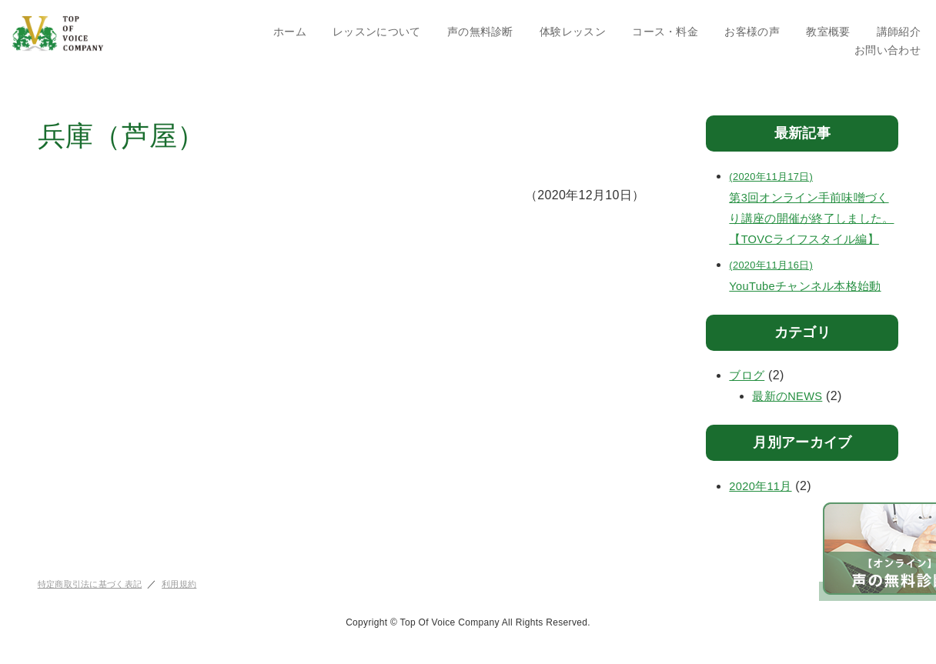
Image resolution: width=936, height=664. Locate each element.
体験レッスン (573, 31)
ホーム (289, 31)
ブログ (748, 396)
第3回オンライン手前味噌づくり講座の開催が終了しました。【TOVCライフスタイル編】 (813, 216)
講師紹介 (899, 31)
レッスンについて (377, 31)
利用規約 (190, 604)
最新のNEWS (789, 417)
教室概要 (828, 31)
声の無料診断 (480, 31)
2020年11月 (763, 506)
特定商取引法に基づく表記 (95, 604)
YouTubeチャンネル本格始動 (813, 294)
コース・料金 (665, 31)
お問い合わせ (887, 50)
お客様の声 (752, 31)
